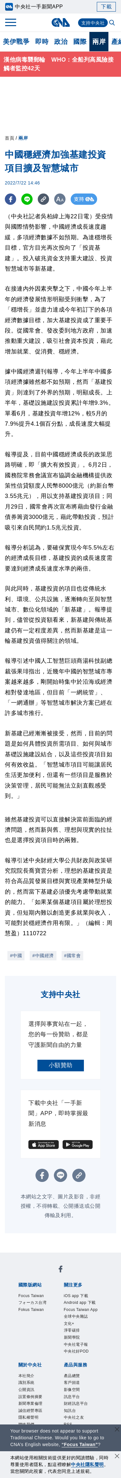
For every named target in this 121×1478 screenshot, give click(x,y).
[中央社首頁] (60, 22)
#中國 (16, 955)
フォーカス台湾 (32, 1302)
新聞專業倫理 (30, 1403)
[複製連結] (43, 199)
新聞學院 (72, 1337)
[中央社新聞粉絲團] (61, 1270)
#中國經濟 (43, 955)
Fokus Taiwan (31, 1309)
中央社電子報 (76, 1344)
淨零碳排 (72, 1330)
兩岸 (99, 41)
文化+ (69, 1323)
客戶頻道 (72, 1382)
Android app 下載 (80, 1302)
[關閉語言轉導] (117, 1430)
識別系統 (26, 1382)
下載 (106, 6)
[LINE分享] (27, 199)
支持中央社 (93, 22)
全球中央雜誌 (76, 1316)
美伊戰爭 (16, 41)
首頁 (9, 138)
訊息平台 (72, 1396)
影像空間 (72, 1389)
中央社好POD (76, 1351)
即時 (41, 41)
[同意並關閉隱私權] (117, 1456)
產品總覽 (72, 1376)
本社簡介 (26, 1376)
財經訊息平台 (76, 1403)
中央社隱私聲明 (87, 1464)
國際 (79, 41)
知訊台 (70, 1410)
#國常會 (72, 955)
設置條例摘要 (30, 1396)
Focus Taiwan (31, 1296)
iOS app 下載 (76, 1296)
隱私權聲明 (28, 1417)
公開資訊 (26, 1389)
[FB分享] (10, 199)
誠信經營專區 (30, 1410)
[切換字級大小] (60, 199)
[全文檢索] (112, 23)
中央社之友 (74, 1417)
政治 (60, 41)
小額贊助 (61, 1065)
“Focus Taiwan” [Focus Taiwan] (80, 1444)
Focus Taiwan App (81, 1309)
